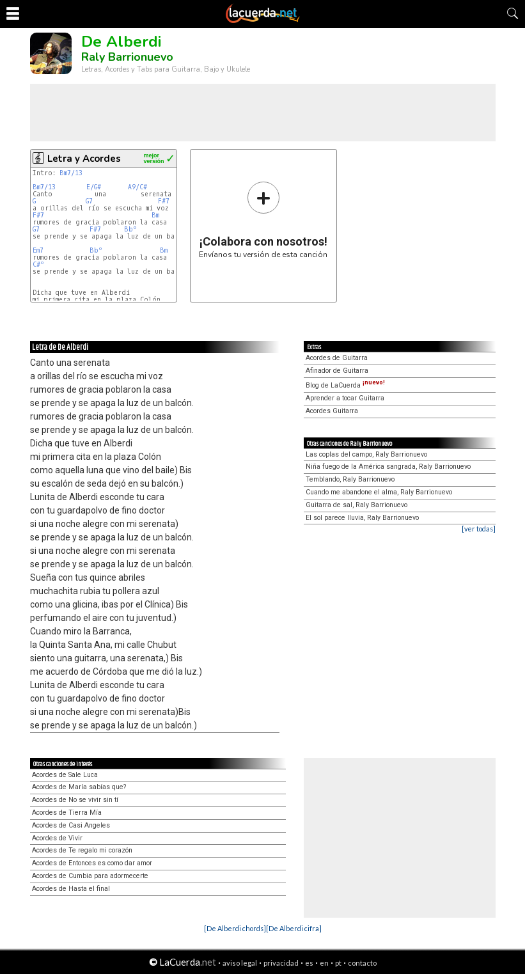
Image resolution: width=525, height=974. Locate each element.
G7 (89, 201)
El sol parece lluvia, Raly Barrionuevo (362, 518)
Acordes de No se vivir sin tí (75, 800)
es (309, 963)
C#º (38, 264)
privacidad (281, 963)
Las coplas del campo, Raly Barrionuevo (366, 454)
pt (338, 963)
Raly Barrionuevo (127, 57)
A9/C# (137, 187)
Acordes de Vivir (57, 838)
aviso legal (240, 963)
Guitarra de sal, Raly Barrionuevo (356, 505)
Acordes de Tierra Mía (67, 812)
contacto (362, 963)
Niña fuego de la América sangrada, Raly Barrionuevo (388, 466)
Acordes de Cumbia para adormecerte (90, 876)
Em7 (38, 250)
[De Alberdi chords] (235, 928)
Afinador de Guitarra (337, 370)
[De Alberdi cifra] (294, 928)
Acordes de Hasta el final (71, 888)
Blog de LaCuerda (345, 385)
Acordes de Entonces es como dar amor (92, 863)
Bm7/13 (70, 173)
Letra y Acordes (84, 158)
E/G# (93, 187)
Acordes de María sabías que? (79, 787)
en (324, 963)
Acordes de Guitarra (337, 358)
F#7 (163, 201)
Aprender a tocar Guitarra (345, 398)
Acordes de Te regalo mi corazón (82, 850)
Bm (155, 215)
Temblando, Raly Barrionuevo (350, 479)
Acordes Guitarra (332, 411)
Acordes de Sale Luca (65, 775)
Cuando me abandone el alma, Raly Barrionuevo (379, 492)
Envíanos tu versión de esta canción (263, 220)
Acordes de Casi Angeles (71, 825)
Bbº (130, 229)
